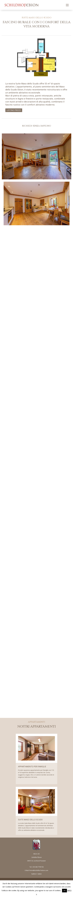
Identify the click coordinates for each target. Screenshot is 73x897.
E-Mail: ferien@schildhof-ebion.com (36, 870)
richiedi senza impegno (36, 125)
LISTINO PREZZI (14, 110)
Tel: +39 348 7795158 (36, 867)
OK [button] (64, 890)
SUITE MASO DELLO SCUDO (30, 819)
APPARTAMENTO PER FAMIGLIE (32, 766)
